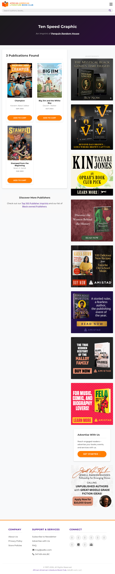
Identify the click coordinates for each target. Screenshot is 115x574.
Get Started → (92, 454)
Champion (20, 100)
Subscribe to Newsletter (44, 537)
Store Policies (15, 545)
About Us (13, 537)
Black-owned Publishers (34, 206)
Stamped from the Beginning (20, 164)
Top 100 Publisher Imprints (35, 203)
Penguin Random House (65, 33)
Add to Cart (19, 118)
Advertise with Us (41, 541)
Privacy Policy (15, 541)
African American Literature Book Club (49, 570)
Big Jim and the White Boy (49, 101)
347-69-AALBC (41, 554)
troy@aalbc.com (42, 550)
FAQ (34, 545)
